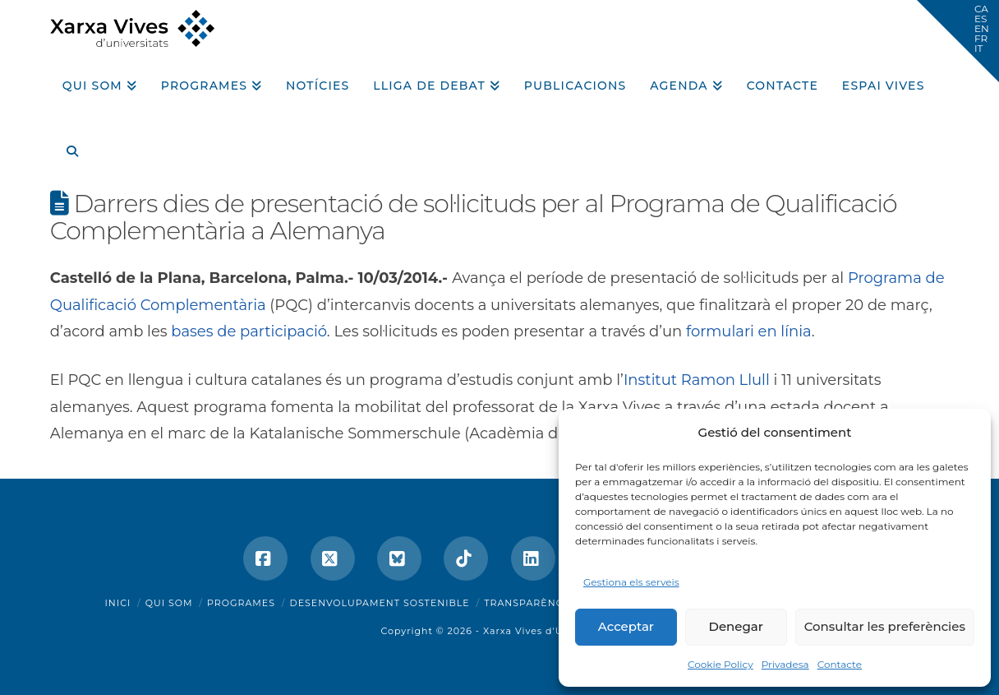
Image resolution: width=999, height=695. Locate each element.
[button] (958, 41)
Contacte (839, 664)
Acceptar (626, 626)
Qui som (169, 603)
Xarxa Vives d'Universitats (551, 631)
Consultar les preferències (884, 626)
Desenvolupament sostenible (380, 603)
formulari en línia (749, 331)
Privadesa (785, 664)
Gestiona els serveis (631, 582)
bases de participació (249, 331)
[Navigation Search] (65, 145)
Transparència (528, 603)
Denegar (736, 626)
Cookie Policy (720, 664)
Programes (241, 603)
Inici (118, 603)
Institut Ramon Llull (697, 380)
